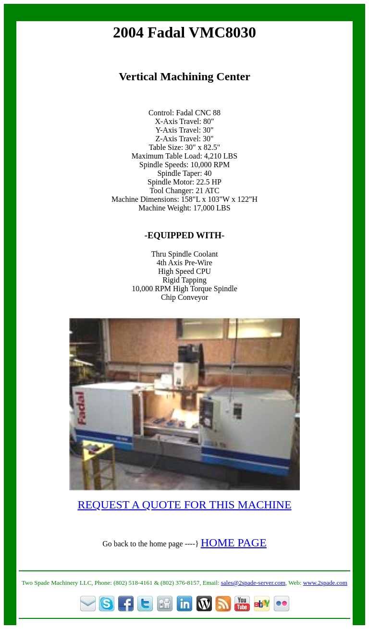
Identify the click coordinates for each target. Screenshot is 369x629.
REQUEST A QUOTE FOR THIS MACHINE (184, 504)
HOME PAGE (234, 542)
